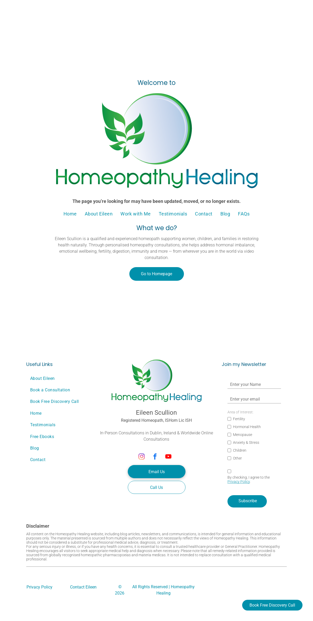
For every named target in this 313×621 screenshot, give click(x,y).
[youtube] (168, 457)
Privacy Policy (238, 481)
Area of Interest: (240, 412)
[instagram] (141, 457)
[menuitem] (70, 214)
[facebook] (155, 457)
